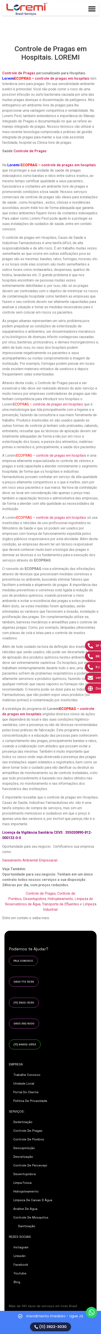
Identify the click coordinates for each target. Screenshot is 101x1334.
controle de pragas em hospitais (62, 78)
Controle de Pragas (18, 73)
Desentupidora (34, 899)
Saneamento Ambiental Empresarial (29, 860)
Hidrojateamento (60, 899)
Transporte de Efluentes (60, 904)
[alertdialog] (50, 1322)
